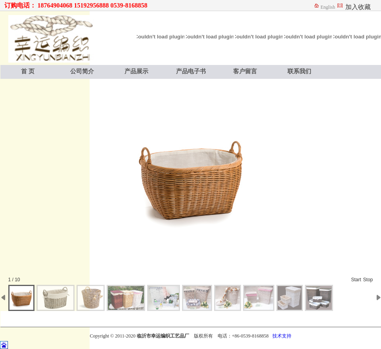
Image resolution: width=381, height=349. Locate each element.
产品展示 (136, 71)
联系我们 (299, 71)
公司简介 (82, 71)
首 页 (27, 71)
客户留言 (245, 71)
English (328, 7)
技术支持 (281, 336)
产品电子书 (191, 71)
